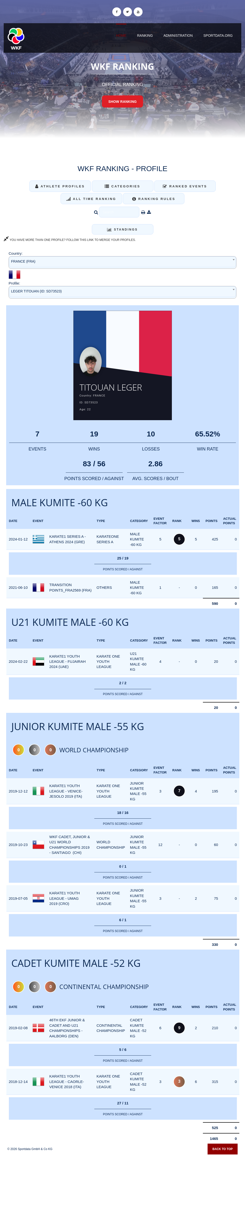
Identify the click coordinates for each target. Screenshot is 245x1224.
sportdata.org (218, 35)
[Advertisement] (122, 1188)
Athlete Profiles (60, 186)
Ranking (145, 35)
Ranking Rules (154, 199)
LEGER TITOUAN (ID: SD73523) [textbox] (36, 291)
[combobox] (122, 262)
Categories (122, 186)
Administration (178, 35)
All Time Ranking (91, 199)
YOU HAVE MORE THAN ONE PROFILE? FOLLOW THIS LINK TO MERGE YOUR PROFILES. (70, 240)
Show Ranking (122, 102)
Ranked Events (185, 186)
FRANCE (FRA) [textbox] (23, 261)
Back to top (222, 1150)
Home (121, 35)
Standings (122, 229)
